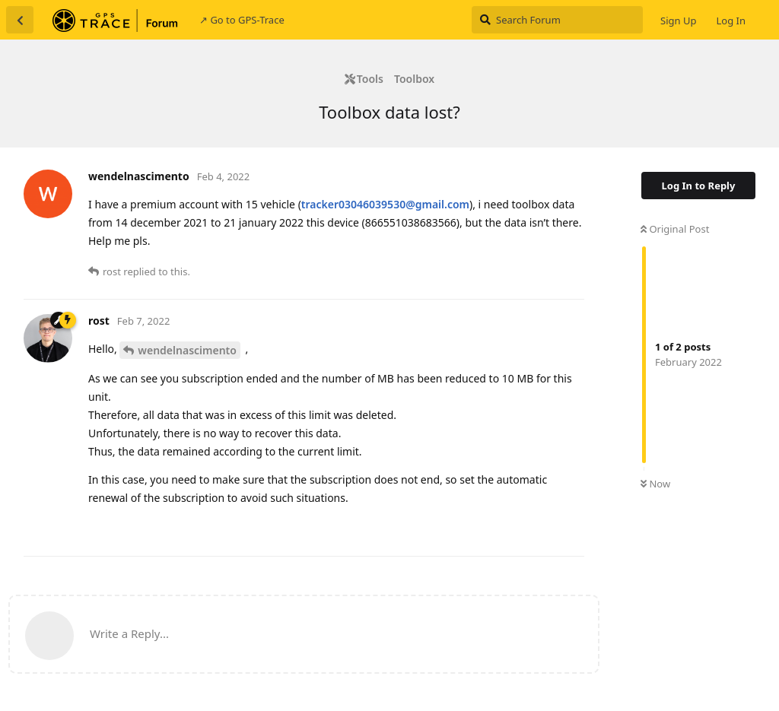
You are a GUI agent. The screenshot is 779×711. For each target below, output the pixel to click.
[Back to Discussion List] (19, 19)
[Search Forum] (557, 19)
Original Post (675, 229)
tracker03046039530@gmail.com (385, 204)
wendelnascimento (187, 350)
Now (655, 483)
